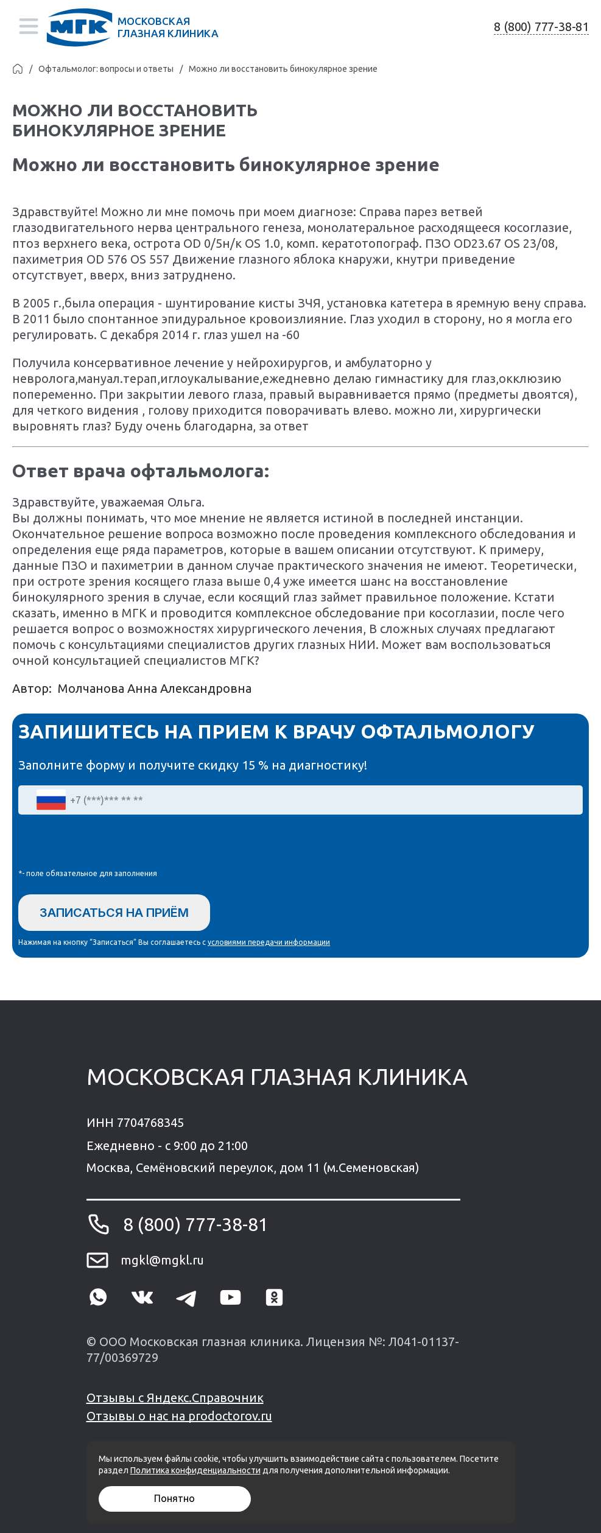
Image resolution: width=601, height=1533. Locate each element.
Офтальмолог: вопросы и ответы (106, 69)
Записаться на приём (114, 912)
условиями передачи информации (269, 942)
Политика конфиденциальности (195, 1470)
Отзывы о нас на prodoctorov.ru (179, 1416)
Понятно (174, 1498)
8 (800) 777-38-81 (541, 26)
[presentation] (110, 844)
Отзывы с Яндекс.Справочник (175, 1398)
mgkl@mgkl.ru (162, 1260)
